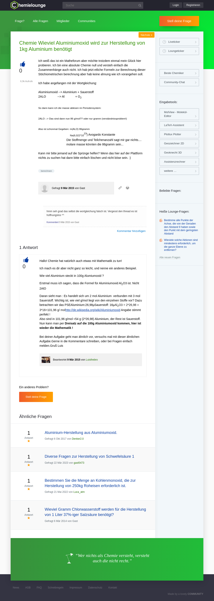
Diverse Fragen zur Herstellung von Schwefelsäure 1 (89, 456)
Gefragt (56, 188)
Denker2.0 (78, 438)
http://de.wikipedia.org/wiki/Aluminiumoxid (92, 310)
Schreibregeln (56, 587)
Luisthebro (92, 359)
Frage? (19, 21)
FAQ (39, 587)
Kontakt (112, 587)
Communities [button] (86, 21)
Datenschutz (95, 587)
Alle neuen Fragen (169, 257)
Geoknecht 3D (173, 152)
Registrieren (193, 5)
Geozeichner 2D (174, 143)
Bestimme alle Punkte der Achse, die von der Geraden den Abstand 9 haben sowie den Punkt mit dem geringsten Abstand (181, 227)
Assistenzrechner (174, 161)
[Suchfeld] (102, 5)
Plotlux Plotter (172, 134)
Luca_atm (79, 491)
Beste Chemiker (174, 73)
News (16, 587)
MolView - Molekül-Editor (175, 114)
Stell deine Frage (179, 21)
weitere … (170, 170)
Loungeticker (176, 51)
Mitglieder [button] (63, 21)
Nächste (146, 35)
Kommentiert (53, 222)
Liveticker (174, 41)
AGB (28, 587)
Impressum (75, 587)
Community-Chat (174, 82)
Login (176, 5)
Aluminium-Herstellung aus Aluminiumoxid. (81, 433)
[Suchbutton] (139, 5)
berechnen (46, 171)
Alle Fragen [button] (40, 21)
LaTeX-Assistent (174, 125)
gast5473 (79, 462)
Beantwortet (60, 359)
